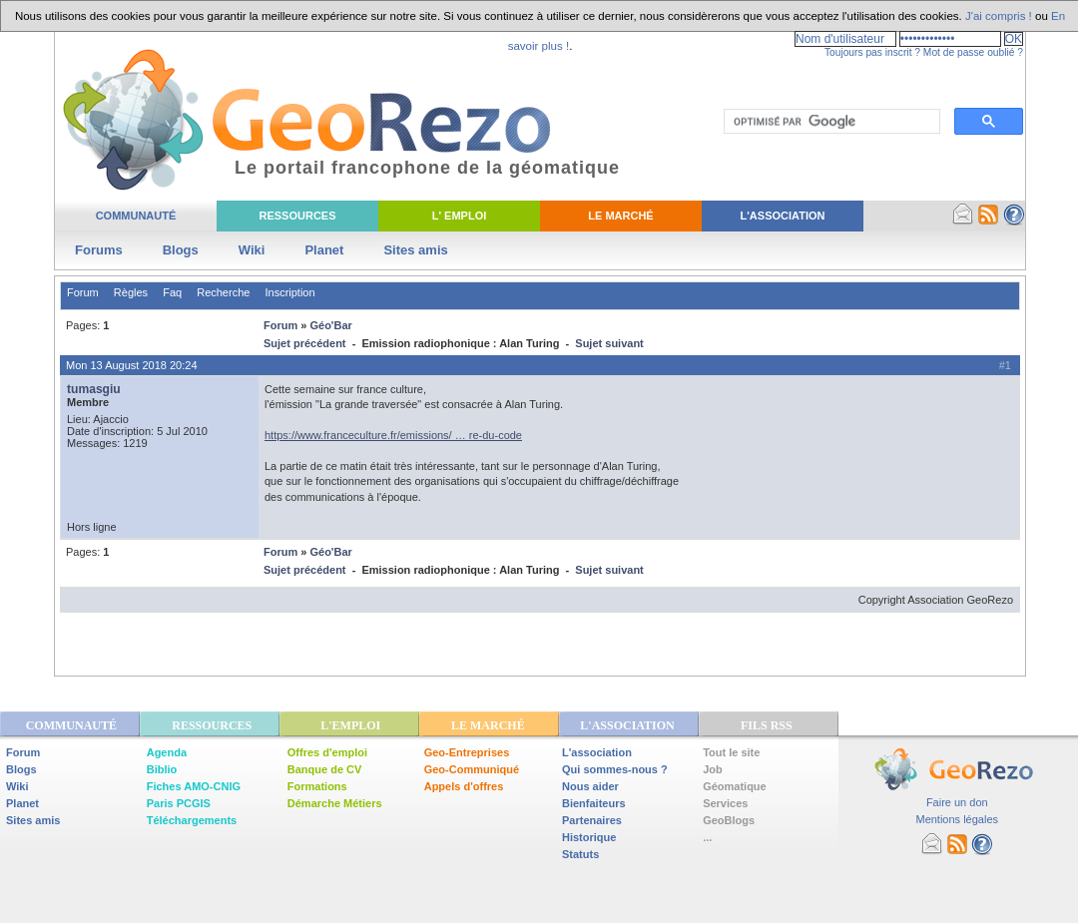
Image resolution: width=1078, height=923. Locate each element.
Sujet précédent (305, 343)
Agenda (167, 752)
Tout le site (731, 752)
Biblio (162, 769)
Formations (317, 786)
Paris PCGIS (179, 803)
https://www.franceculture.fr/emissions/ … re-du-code (393, 435)
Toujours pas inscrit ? (872, 52)
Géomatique (735, 786)
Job (713, 769)
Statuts (580, 854)
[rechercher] (830, 122)
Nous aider (590, 786)
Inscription (289, 292)
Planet (323, 249)
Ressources (297, 216)
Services (725, 803)
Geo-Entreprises (467, 752)
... (707, 837)
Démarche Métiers (334, 803)
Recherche (223, 292)
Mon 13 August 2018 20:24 (132, 365)
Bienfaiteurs (594, 803)
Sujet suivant (609, 343)
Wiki (252, 249)
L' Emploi (459, 216)
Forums (99, 249)
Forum (83, 292)
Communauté (136, 216)
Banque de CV (324, 769)
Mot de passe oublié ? (973, 52)
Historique (589, 837)
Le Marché (620, 216)
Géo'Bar (330, 325)
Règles (131, 292)
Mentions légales (956, 819)
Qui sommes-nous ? (615, 769)
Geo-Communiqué (471, 769)
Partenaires (592, 820)
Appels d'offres (464, 786)
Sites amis (415, 249)
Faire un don (957, 802)
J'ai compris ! (998, 16)
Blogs (181, 249)
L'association (597, 752)
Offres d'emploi (327, 752)
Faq (172, 292)
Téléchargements (192, 820)
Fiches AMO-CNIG (194, 786)
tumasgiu (94, 389)
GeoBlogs (729, 820)
